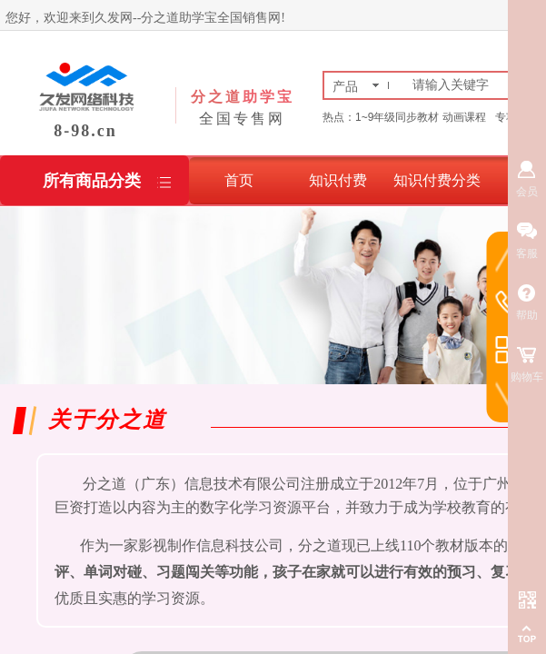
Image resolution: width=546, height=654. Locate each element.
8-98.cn (85, 131)
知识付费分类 (437, 180)
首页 (238, 180)
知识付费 (338, 180)
